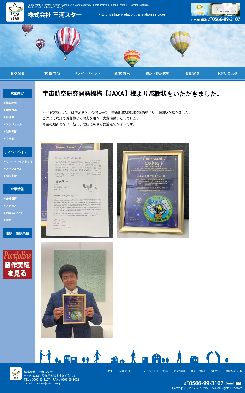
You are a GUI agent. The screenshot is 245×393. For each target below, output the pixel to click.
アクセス (11, 205)
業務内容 (124, 371)
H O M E (17, 73)
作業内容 (11, 110)
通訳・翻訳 (198, 371)
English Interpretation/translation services (133, 14)
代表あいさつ (14, 212)
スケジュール (14, 124)
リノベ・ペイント (87, 73)
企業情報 (179, 371)
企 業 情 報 (122, 73)
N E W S (192, 73)
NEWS (215, 371)
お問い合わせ (227, 73)
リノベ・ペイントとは (19, 161)
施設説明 (11, 102)
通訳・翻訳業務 (157, 73)
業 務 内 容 (52, 73)
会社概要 (11, 198)
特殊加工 (11, 117)
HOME (109, 371)
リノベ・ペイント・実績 (152, 371)
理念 (8, 220)
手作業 (10, 138)
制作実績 (11, 131)
